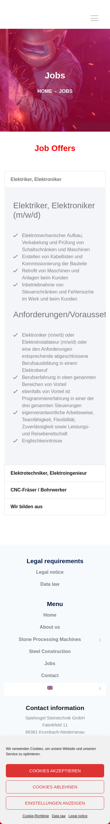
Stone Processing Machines (50, 646)
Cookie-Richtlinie (36, 816)
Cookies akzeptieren (55, 770)
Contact (50, 682)
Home (44, 98)
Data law (59, 816)
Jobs (49, 670)
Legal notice (78, 816)
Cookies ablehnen (55, 786)
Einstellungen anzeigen (55, 802)
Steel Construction (50, 658)
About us (50, 634)
